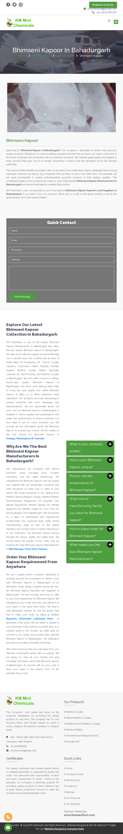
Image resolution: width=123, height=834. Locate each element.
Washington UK (25, 438)
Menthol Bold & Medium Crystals (83, 723)
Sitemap (69, 792)
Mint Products (72, 780)
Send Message (22, 296)
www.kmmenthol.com (79, 815)
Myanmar (11, 618)
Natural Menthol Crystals (78, 718)
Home (22, 55)
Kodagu (10, 438)
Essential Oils (73, 741)
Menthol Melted (74, 729)
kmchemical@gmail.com (100, 8)
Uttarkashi (25, 618)
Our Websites (72, 804)
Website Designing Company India (64, 829)
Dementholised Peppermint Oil (82, 735)
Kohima (43, 549)
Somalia (39, 438)
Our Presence (41, 55)
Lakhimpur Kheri (43, 618)
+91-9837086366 (104, 12)
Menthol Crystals (74, 712)
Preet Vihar (31, 549)
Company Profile (73, 774)
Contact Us (70, 786)
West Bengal (16, 549)
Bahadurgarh (65, 55)
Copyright (13, 825)
